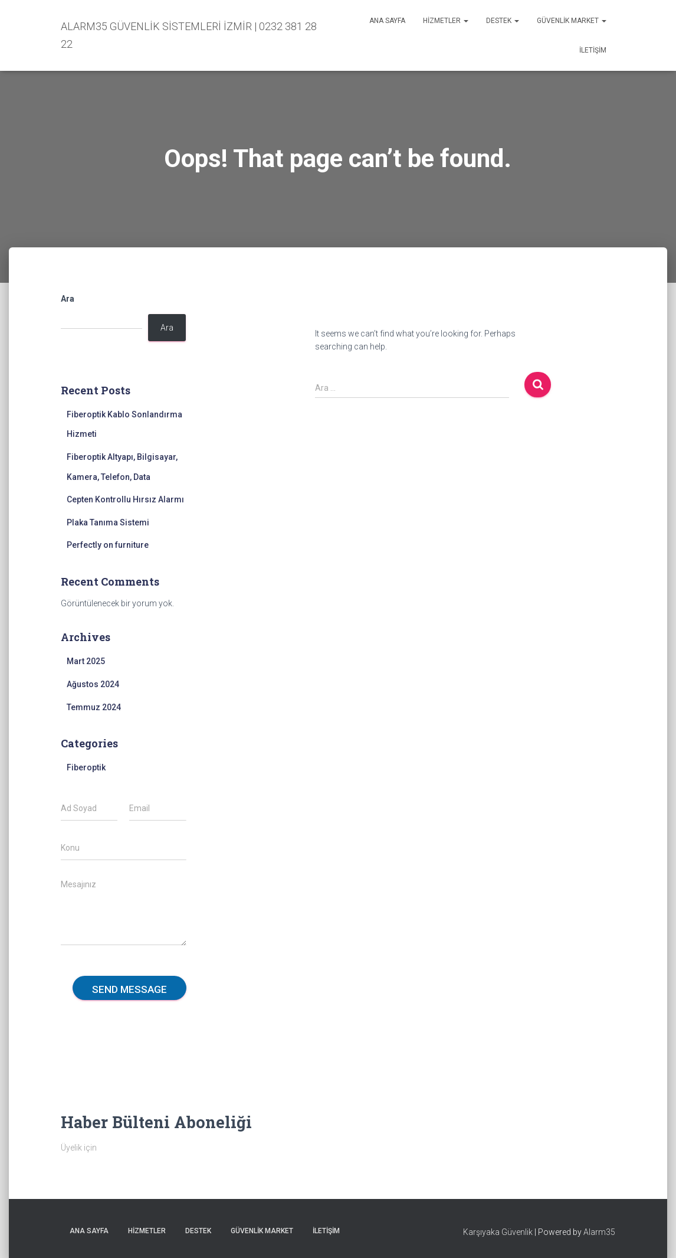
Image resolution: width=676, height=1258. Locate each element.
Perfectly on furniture (108, 545)
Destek (502, 21)
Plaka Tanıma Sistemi (108, 522)
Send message (129, 989)
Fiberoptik (86, 767)
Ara (67, 298)
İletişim (592, 50)
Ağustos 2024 (93, 684)
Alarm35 (599, 1232)
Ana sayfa (387, 21)
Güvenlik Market (571, 21)
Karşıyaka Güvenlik (498, 1232)
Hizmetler (445, 21)
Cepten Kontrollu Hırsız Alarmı (125, 499)
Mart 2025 (86, 661)
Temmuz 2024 (94, 707)
